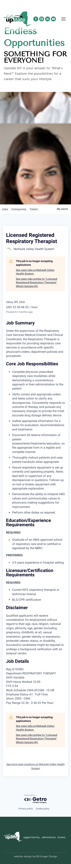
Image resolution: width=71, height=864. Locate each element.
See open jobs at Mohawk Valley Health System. (35, 272)
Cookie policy (42, 808)
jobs (5, 209)
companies (18, 209)
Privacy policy (26, 808)
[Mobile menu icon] (63, 19)
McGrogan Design (46, 856)
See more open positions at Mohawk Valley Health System (35, 766)
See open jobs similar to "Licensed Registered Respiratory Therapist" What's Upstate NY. (36, 282)
